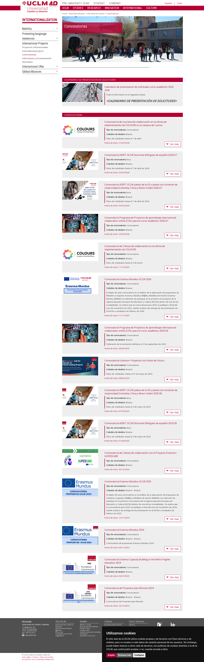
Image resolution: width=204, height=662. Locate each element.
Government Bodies (63, 628)
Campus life (84, 630)
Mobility (27, 28)
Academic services (87, 636)
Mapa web (50, 659)
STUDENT (99, 3)
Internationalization (39, 19)
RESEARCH (94, 8)
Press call (59, 632)
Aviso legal (26, 657)
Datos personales (46, 657)
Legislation (59, 636)
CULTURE (151, 8)
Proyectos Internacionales (35, 47)
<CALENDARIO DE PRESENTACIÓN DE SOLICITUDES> (141, 101)
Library (132, 625)
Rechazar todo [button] (124, 655)
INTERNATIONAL (132, 8)
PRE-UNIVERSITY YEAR (75, 3)
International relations (64, 625)
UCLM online (85, 628)
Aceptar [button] (111, 655)
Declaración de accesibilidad (33, 659)
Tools (179, 3)
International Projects (35, 43)
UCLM (65, 8)
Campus (58, 626)
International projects (33, 50)
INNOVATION (112, 8)
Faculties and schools (113, 625)
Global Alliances (31, 71)
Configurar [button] (139, 655)
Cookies (35, 657)
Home (64, 13)
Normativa (27, 61)
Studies (83, 621)
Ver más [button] (172, 144)
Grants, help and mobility (90, 632)
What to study (85, 625)
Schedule (83, 634)
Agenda (58, 630)
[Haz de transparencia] (160, 625)
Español (168, 3)
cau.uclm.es (29, 635)
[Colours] (173, 625)
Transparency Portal (63, 634)
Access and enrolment (89, 626)
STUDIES (78, 8)
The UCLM (60, 621)
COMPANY (115, 3)
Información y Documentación (36, 58)
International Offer (33, 66)
